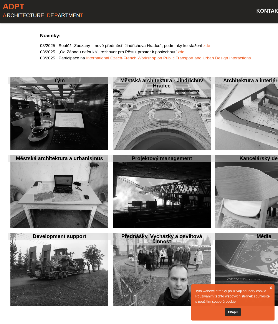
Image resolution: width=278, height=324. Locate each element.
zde (206, 45)
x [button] (271, 287)
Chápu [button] (233, 312)
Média (263, 236)
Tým (59, 80)
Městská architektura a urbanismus (59, 158)
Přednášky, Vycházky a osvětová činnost (161, 238)
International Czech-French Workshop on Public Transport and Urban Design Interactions (168, 58)
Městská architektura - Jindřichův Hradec (161, 83)
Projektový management (162, 158)
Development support (59, 236)
